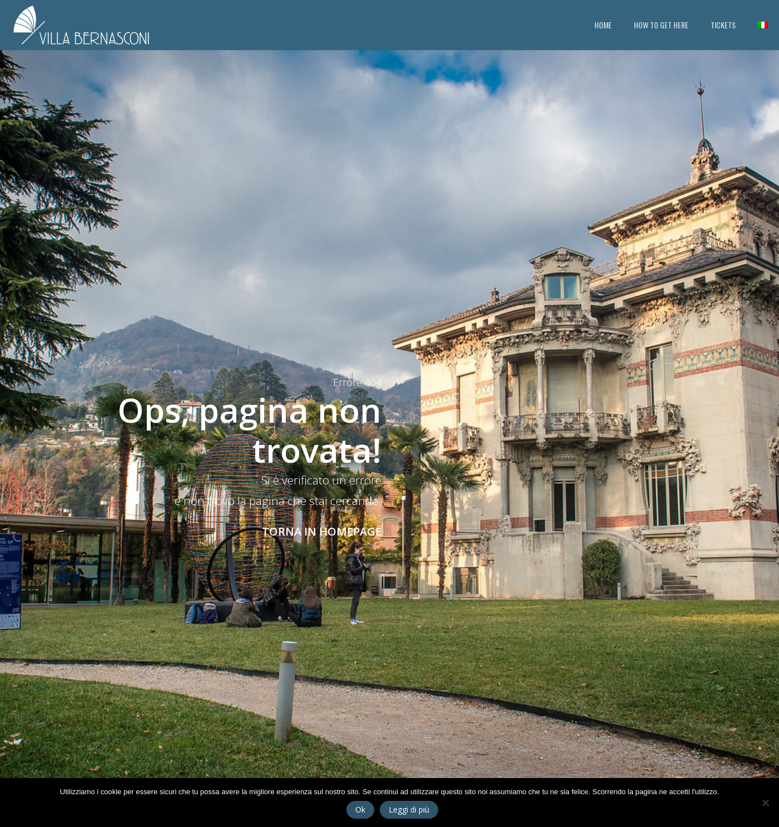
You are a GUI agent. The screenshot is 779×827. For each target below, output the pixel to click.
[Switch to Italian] (763, 25)
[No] (765, 802)
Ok (360, 809)
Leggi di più (409, 809)
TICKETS (723, 25)
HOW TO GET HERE (661, 25)
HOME (603, 25)
